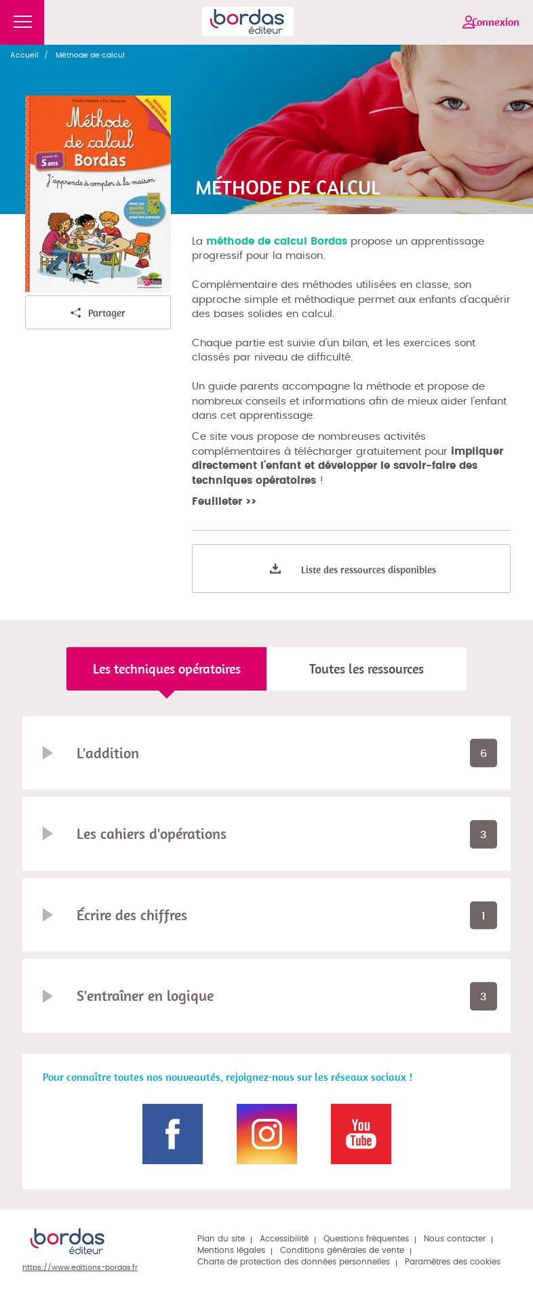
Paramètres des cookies (452, 1262)
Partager (98, 313)
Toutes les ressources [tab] (366, 668)
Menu (22, 22)
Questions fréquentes (366, 1239)
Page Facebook (172, 1134)
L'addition (108, 752)
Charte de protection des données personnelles (293, 1262)
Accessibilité (284, 1239)
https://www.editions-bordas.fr (80, 1267)
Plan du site (221, 1239)
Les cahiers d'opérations (151, 833)
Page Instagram (267, 1134)
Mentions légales (231, 1250)
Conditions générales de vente (342, 1250)
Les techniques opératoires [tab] (167, 668)
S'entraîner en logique (145, 995)
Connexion (495, 21)
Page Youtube (361, 1134)
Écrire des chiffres (132, 914)
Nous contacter (455, 1239)
